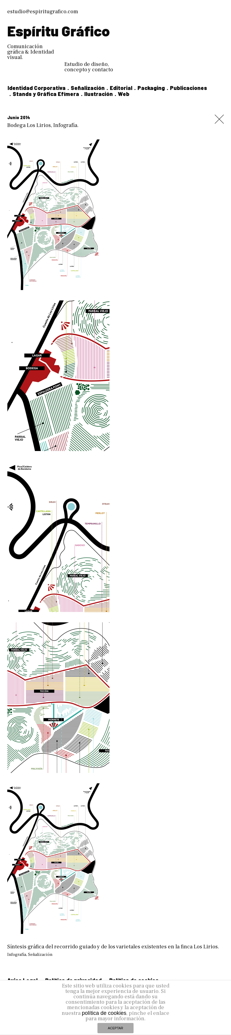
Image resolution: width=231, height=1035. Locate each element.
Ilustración (98, 94)
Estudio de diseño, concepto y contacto (88, 67)
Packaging (151, 88)
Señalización (88, 88)
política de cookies (104, 1013)
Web (123, 94)
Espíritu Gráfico (58, 30)
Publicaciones (188, 88)
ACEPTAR (115, 1028)
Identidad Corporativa (37, 88)
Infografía (16, 954)
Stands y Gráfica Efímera (46, 94)
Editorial (121, 88)
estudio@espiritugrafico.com (42, 11)
